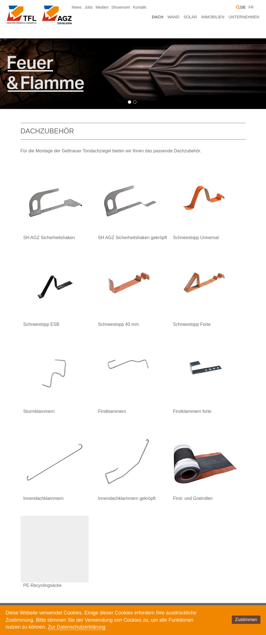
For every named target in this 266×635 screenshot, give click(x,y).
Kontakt (139, 7)
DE (243, 7)
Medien (102, 7)
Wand (173, 17)
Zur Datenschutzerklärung (76, 627)
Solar (190, 17)
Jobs (88, 7)
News (77, 7)
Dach (157, 17)
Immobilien (213, 17)
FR (251, 7)
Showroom (120, 7)
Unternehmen (243, 17)
